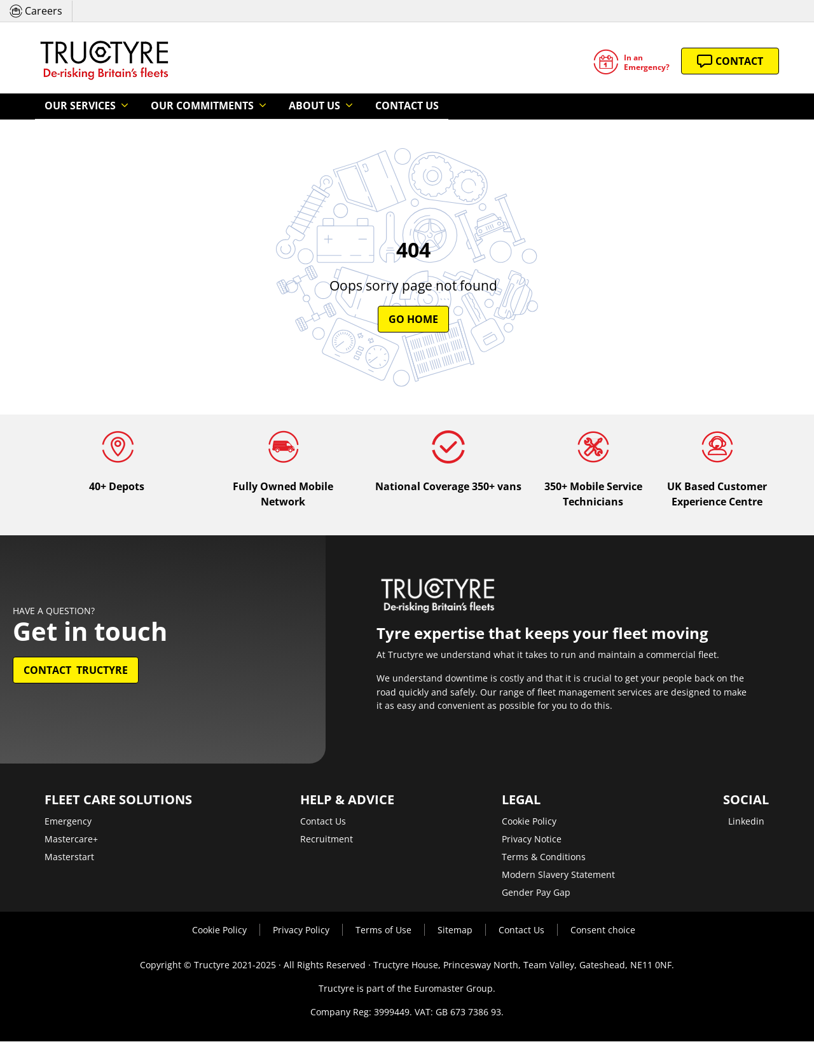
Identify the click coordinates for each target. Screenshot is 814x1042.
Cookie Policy (529, 822)
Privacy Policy (301, 930)
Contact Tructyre (76, 671)
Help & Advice (347, 800)
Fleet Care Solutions (118, 800)
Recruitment (326, 839)
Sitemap (455, 930)
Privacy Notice (532, 839)
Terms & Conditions (544, 857)
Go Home (413, 320)
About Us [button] (269, 106)
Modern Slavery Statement (558, 875)
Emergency (68, 822)
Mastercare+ (71, 839)
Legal (521, 800)
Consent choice (602, 930)
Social (746, 800)
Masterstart (69, 857)
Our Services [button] (73, 106)
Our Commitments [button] (175, 106)
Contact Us (345, 106)
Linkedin (746, 822)
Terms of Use (383, 930)
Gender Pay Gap (536, 893)
